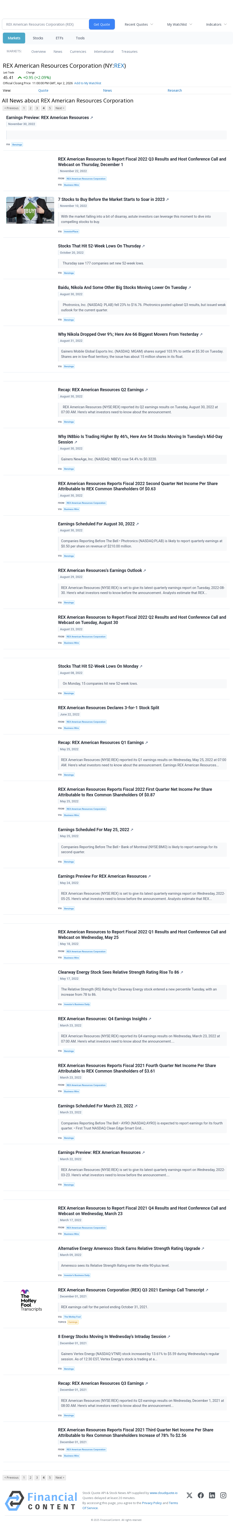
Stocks (38, 38)
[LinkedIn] (212, 1501)
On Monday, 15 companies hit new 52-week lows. (100, 684)
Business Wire (71, 185)
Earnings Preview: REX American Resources (49, 117)
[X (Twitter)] (189, 1501)
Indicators (213, 24)
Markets (14, 38)
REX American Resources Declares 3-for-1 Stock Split (108, 708)
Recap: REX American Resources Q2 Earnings (103, 390)
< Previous (11, 108)
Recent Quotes (136, 24)
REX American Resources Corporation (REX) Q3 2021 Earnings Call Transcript (133, 1290)
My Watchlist (177, 24)
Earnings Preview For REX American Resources (104, 876)
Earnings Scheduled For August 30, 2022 (98, 524)
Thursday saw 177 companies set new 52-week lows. (103, 263)
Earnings (73, 1322)
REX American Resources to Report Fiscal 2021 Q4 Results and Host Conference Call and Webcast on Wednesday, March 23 (142, 1211)
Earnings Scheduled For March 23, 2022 (97, 1106)
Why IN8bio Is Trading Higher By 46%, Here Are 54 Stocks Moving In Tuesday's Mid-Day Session (140, 439)
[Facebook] (201, 1501)
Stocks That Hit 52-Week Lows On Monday (100, 666)
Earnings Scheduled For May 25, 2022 (95, 830)
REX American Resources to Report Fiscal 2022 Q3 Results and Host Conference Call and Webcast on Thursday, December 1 (142, 162)
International (104, 51)
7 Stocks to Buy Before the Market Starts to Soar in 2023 (113, 199)
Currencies (78, 51)
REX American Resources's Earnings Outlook (102, 570)
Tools (80, 38)
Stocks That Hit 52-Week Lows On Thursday (101, 246)
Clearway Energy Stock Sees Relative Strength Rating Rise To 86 (120, 972)
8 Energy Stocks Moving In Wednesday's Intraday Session (114, 1337)
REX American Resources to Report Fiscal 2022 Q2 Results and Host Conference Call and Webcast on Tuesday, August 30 (142, 620)
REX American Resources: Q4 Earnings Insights (104, 1019)
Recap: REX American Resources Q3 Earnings (103, 1384)
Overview (38, 51)
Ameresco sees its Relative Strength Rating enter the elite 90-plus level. (115, 1266)
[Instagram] (223, 1501)
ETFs (59, 38)
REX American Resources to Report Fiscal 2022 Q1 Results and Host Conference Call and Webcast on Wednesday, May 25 (142, 935)
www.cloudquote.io (164, 1493)
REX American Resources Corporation (86, 178)
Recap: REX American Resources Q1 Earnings (103, 743)
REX (119, 65)
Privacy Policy (152, 1503)
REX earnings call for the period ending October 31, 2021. (105, 1308)
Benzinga (17, 144)
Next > (60, 108)
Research (175, 90)
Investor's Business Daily (77, 1004)
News (57, 51)
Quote (43, 90)
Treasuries (129, 51)
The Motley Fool (72, 1317)
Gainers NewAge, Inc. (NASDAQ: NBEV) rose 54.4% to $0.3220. (109, 459)
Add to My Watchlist (87, 83)
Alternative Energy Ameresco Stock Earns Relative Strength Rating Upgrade (131, 1249)
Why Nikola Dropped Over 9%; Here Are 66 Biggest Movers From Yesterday (130, 334)
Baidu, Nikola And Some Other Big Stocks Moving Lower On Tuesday (124, 287)
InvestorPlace (71, 231)
